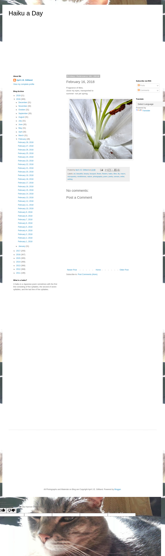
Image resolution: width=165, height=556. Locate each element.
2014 (18, 262)
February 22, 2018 (25, 164)
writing (70, 179)
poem (105, 176)
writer (122, 176)
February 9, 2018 (25, 212)
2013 (18, 265)
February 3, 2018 (25, 234)
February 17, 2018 (25, 183)
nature (89, 176)
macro (122, 174)
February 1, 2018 (25, 241)
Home (98, 270)
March (21, 135)
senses (116, 176)
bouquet (93, 174)
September (23, 113)
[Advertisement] (82, 48)
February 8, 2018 (25, 216)
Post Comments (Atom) (88, 274)
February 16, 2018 (25, 186)
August (21, 117)
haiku (111, 174)
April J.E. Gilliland (25, 80)
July (20, 121)
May (20, 128)
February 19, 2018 (25, 175)
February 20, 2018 (25, 172)
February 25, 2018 (25, 153)
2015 (18, 258)
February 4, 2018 (25, 230)
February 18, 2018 (25, 179)
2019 (18, 95)
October (22, 110)
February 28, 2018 (25, 142)
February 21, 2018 (25, 168)
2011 (18, 273)
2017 (18, 251)
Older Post (124, 270)
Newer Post (72, 270)
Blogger (117, 489)
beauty (86, 174)
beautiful (79, 174)
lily (119, 174)
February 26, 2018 (25, 150)
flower (99, 174)
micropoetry (72, 176)
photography (97, 176)
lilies (115, 174)
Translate (143, 111)
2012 (18, 269)
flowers (105, 174)
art (74, 174)
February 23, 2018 (25, 161)
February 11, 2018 (25, 205)
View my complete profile (23, 84)
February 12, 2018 (25, 201)
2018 (18, 99)
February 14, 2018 (25, 194)
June (20, 124)
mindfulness (81, 176)
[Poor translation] (11, 510)
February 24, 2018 (25, 157)
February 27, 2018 (25, 146)
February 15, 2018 (25, 190)
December (23, 102)
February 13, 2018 (25, 197)
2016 (18, 254)
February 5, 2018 (25, 227)
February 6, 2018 (25, 223)
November (23, 106)
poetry (111, 176)
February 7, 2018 (25, 219)
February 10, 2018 (25, 208)
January (22, 246)
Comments (143, 90)
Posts (141, 85)
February (22, 139)
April (20, 132)
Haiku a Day (26, 13)
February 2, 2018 (25, 238)
